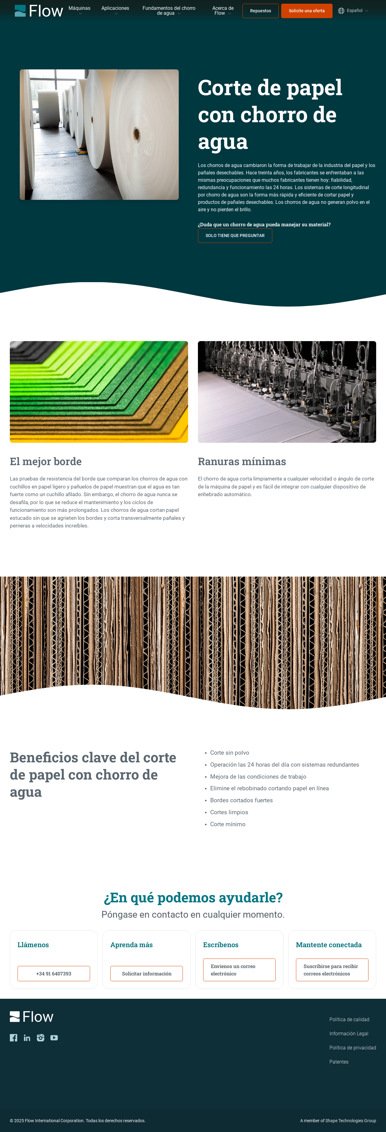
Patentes (339, 1062)
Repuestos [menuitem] (260, 10)
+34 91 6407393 (53, 973)
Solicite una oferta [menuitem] (307, 10)
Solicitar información (146, 973)
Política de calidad (349, 1019)
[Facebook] (13, 1037)
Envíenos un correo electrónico (233, 970)
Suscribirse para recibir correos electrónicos (331, 970)
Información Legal (348, 1034)
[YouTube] (54, 1037)
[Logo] (81, 1017)
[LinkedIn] (27, 1037)
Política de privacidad (352, 1048)
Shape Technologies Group (350, 1120)
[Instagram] (40, 1037)
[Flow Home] (39, 11)
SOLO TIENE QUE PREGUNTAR (235, 235)
